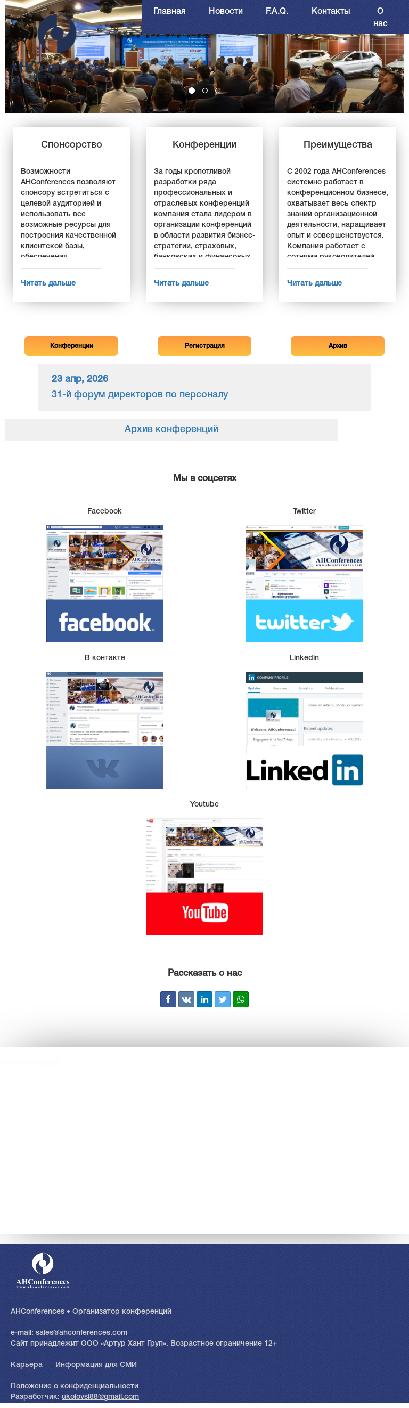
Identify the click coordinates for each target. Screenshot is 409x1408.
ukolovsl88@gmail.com (100, 1397)
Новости (226, 11)
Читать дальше (48, 283)
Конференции (71, 346)
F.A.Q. (277, 11)
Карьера (27, 1365)
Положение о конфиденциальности (74, 1386)
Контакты (331, 11)
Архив (338, 346)
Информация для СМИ (96, 1365)
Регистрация (205, 346)
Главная (169, 11)
